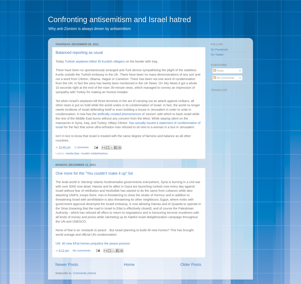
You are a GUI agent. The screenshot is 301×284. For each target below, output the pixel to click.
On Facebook (219, 49)
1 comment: (82, 147)
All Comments (223, 77)
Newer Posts (66, 264)
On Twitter (217, 54)
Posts (218, 70)
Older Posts (190, 264)
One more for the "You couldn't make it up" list (94, 173)
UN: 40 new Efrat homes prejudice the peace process (93, 243)
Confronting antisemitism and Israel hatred (119, 19)
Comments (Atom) (84, 273)
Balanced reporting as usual (79, 52)
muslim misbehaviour (94, 153)
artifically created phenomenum (119, 114)
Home (129, 264)
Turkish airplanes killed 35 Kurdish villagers (95, 61)
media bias (72, 153)
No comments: (82, 250)
